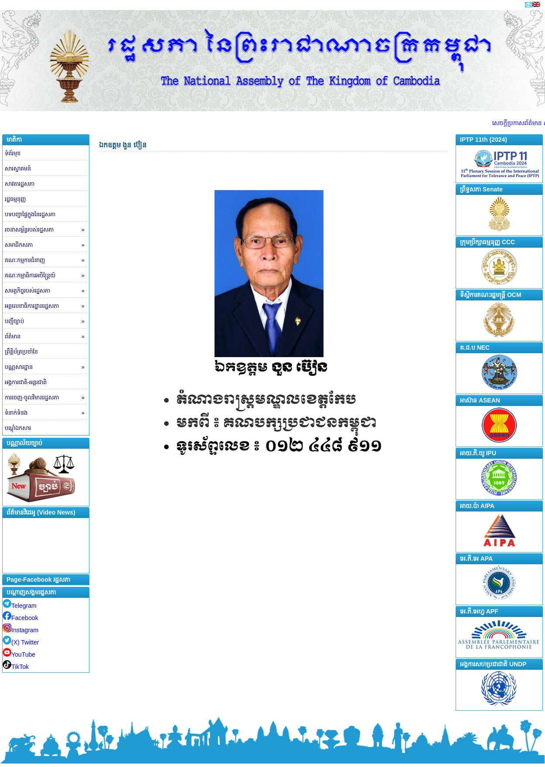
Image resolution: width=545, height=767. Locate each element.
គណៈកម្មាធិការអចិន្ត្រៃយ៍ (47, 275)
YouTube (19, 654)
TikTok (16, 666)
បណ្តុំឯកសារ (18, 428)
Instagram (20, 630)
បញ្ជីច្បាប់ (47, 321)
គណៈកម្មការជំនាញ (47, 260)
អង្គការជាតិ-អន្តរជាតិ (26, 382)
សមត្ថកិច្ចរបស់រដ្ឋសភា (47, 291)
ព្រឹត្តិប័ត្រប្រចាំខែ (21, 351)
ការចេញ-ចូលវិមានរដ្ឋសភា (47, 398)
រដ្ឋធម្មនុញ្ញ (15, 199)
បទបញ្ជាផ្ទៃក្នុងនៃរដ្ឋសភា (30, 214)
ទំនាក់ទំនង (47, 413)
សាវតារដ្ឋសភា (19, 184)
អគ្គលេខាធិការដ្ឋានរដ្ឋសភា (47, 306)
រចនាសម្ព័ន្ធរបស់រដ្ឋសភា (47, 230)
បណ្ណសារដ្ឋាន (47, 367)
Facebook (20, 617)
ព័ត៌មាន (47, 337)
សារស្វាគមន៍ (18, 168)
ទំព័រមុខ (12, 153)
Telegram (20, 605)
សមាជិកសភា (47, 245)
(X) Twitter (21, 642)
